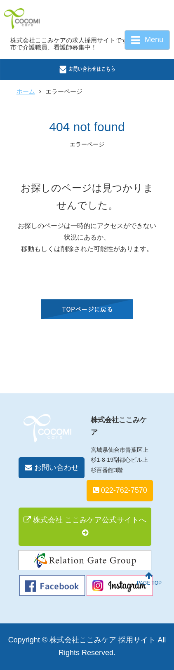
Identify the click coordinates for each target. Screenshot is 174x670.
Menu (147, 40)
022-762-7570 (120, 490)
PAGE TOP (149, 578)
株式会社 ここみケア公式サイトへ (85, 526)
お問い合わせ (52, 467)
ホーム (25, 91)
